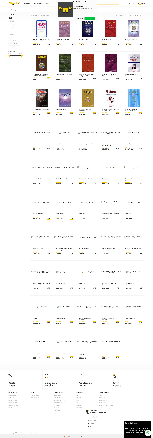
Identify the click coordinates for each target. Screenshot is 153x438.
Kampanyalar (38, 3)
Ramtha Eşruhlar (107, 39)
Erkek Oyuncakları (58, 397)
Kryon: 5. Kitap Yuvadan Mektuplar (109, 284)
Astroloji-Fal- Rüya (14, 46)
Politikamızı (132, 436)
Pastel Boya (102, 399)
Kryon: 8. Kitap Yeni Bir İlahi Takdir (133, 249)
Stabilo (101, 407)
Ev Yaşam (79, 407)
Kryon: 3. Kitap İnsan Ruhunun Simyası (131, 109)
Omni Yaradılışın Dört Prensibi (87, 318)
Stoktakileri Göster (122, 15)
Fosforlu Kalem (58, 402)
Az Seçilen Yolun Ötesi (62, 179)
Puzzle (100, 404)
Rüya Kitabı (128, 144)
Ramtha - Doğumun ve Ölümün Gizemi (109, 75)
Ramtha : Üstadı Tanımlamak (41, 248)
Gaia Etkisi (128, 213)
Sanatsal (78, 404)
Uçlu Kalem (57, 407)
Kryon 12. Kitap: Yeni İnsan (86, 179)
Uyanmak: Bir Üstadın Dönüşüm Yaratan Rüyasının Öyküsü (64, 40)
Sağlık (11, 34)
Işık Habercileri (37, 353)
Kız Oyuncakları (103, 400)
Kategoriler (27, 3)
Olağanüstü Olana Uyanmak (110, 213)
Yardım (48, 3)
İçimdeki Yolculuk (38, 144)
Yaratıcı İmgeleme (130, 318)
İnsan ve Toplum (14, 40)
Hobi (11, 37)
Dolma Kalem (57, 395)
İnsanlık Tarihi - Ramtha (40, 179)
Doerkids (56, 399)
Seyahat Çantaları (81, 409)
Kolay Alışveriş (12, 404)
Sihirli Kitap (59, 213)
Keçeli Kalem (102, 397)
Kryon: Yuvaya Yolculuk (86, 144)
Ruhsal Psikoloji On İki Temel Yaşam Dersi (41, 284)
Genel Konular (13, 43)
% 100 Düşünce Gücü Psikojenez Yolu (108, 144)
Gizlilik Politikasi (35, 395)
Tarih (11, 31)
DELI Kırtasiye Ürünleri (59, 400)
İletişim (10, 407)
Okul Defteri (57, 405)
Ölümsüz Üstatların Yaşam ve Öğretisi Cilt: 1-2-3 (87, 75)
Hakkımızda (11, 397)
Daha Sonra (79, 18)
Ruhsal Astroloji (60, 353)
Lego (77, 400)
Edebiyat (12, 21)
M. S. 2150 (59, 144)
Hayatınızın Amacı (61, 283)
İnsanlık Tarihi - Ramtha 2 (63, 74)
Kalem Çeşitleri (103, 402)
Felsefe (11, 28)
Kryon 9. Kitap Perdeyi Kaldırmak (85, 109)
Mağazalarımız (12, 395)
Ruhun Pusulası (83, 39)
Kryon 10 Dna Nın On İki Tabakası (132, 40)
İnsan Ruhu (82, 213)
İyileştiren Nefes (37, 213)
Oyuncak (78, 399)
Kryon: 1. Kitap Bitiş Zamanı (41, 109)
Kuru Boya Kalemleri (104, 409)
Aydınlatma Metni (35, 397)
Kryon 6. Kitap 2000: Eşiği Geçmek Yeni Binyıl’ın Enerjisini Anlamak (40, 74)
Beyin (103, 179)
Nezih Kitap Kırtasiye (14, 3)
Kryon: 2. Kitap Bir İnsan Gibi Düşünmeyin (110, 109)
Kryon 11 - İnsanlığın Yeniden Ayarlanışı (64, 249)
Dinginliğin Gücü (61, 109)
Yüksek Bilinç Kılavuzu (108, 353)
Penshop (78, 402)
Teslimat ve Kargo (13, 405)
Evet (90, 18)
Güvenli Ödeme (12, 400)
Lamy (100, 395)
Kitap (77, 395)
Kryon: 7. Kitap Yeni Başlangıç (110, 318)
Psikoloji (12, 25)
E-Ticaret (70, 435)
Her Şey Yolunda (84, 248)
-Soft (66, 435)
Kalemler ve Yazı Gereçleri (106, 405)
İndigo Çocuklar (61, 318)
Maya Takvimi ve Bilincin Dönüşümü (109, 249)
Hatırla (35, 318)
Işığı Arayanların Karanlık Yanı (132, 75)
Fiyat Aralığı (11, 51)
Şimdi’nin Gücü (129, 283)
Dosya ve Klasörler (59, 404)
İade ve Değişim (12, 402)
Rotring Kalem (57, 409)
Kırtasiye (78, 397)
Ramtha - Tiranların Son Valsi (133, 179)
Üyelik (131, 3)
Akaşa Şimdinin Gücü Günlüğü (85, 353)
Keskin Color (57, 410)
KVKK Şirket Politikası (36, 399)
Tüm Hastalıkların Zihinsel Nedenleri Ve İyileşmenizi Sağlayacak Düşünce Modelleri (40, 40)
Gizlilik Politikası (12, 399)
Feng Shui (82, 283)
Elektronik (78, 405)
